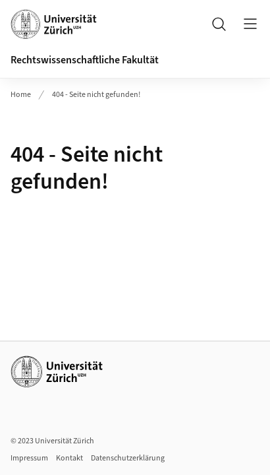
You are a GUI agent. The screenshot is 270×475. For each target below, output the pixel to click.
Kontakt (69, 458)
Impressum (29, 458)
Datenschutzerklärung (128, 458)
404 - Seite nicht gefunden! (96, 94)
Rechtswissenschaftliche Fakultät (85, 60)
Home (21, 94)
